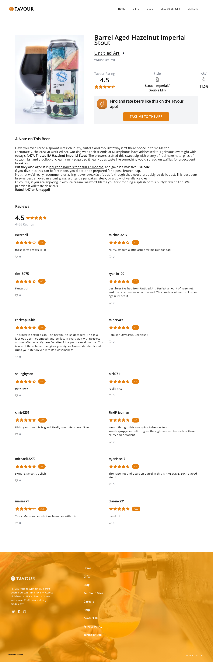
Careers (193, 8)
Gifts (136, 8)
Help (87, 610)
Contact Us (91, 618)
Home (121, 8)
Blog (150, 8)
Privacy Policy (93, 626)
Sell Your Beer (170, 8)
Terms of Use (93, 635)
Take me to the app (146, 117)
